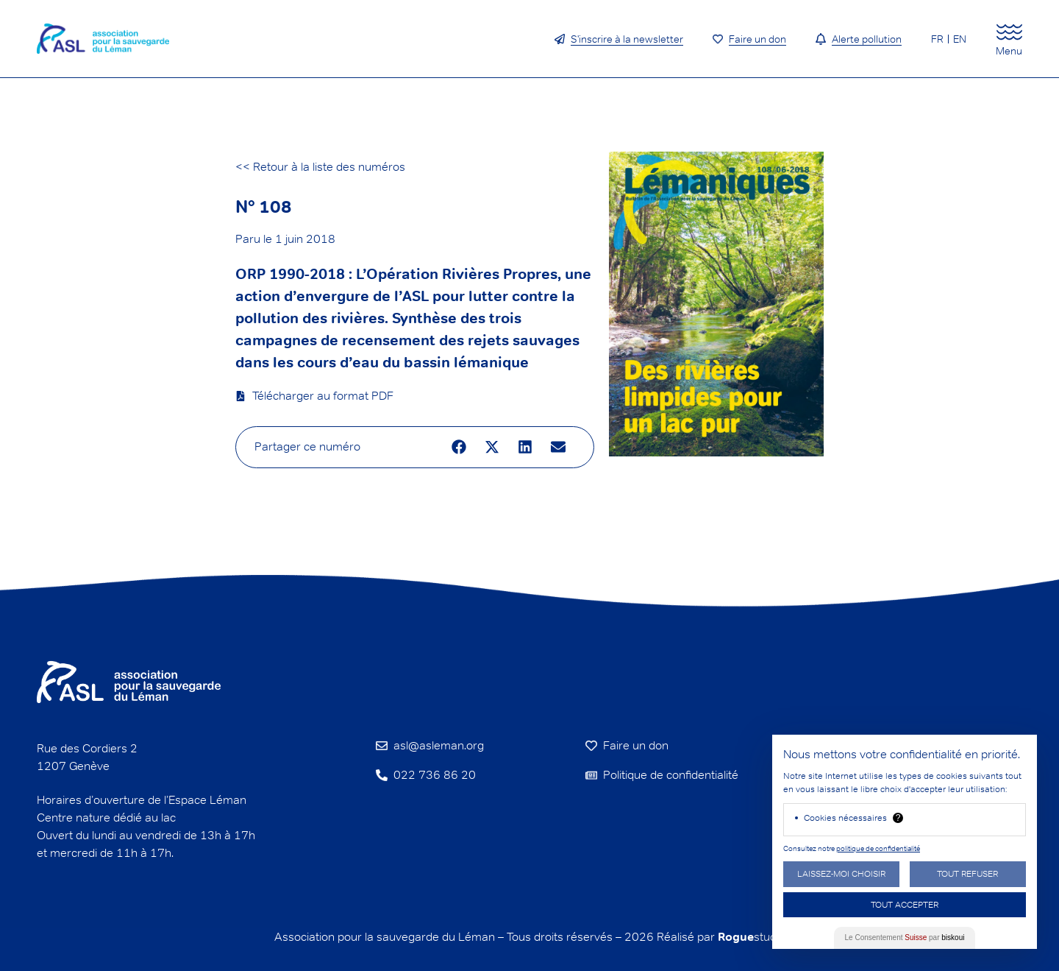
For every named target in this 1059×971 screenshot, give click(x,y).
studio (751, 937)
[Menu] (1009, 32)
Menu (1009, 50)
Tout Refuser (967, 873)
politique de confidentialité (878, 848)
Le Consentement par (905, 937)
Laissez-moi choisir (841, 873)
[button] (459, 447)
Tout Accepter (904, 904)
